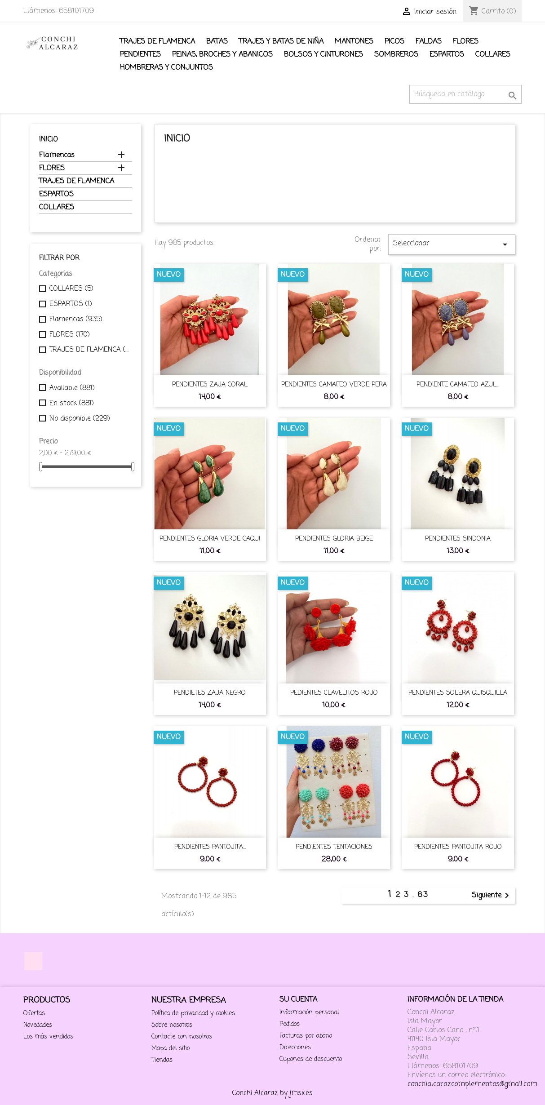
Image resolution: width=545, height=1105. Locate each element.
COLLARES (492, 54)
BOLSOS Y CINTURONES (323, 54)
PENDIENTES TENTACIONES (334, 847)
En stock (71, 403)
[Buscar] (465, 94)
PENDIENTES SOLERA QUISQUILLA (457, 693)
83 (422, 895)
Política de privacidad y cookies (193, 1013)
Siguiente (492, 895)
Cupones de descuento (310, 1059)
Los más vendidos (48, 1037)
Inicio (48, 140)
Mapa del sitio (170, 1048)
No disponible (79, 418)
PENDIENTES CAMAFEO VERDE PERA (334, 385)
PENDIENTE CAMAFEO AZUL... (458, 385)
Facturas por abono (305, 1036)
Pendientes (140, 54)
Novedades (37, 1025)
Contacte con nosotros (181, 1037)
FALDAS (429, 41)
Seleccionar (451, 244)
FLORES (466, 41)
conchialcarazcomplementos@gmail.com (472, 1084)
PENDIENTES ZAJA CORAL (210, 385)
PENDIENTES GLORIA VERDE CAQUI (210, 539)
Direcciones (295, 1047)
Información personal (309, 1012)
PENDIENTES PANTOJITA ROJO (458, 847)
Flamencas (57, 156)
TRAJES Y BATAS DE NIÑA (281, 41)
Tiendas (162, 1060)
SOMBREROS (396, 54)
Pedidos (289, 1024)
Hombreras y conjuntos (166, 67)
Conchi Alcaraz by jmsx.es (272, 1093)
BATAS (217, 41)
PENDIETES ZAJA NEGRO (210, 693)
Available (72, 388)
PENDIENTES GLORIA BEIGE (334, 539)
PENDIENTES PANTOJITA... (210, 847)
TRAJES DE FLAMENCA (157, 41)
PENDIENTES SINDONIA (458, 539)
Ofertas (34, 1013)
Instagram (33, 961)
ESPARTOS (447, 54)
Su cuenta (298, 999)
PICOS (394, 41)
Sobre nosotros (171, 1025)
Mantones (354, 41)
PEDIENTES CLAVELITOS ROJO (334, 693)
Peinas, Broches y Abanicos (222, 54)
